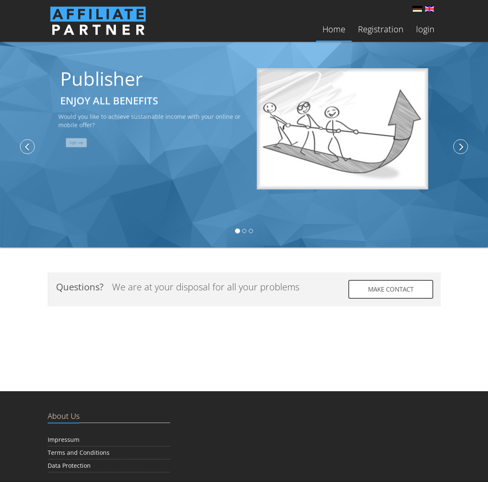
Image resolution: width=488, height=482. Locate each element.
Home (333, 29)
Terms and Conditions (79, 452)
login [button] (425, 29)
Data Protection (69, 465)
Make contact (391, 289)
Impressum (63, 440)
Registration (381, 29)
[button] (49, 143)
